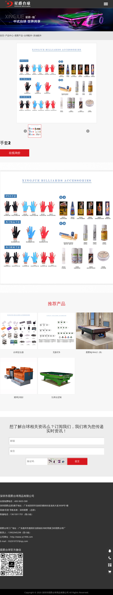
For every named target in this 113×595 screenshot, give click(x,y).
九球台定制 (56, 397)
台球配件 (28, 35)
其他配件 (37, 35)
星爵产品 (19, 35)
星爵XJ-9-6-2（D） (94, 352)
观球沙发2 (18, 397)
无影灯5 (56, 352)
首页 (2, 35)
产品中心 (9, 35)
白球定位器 (18, 352)
